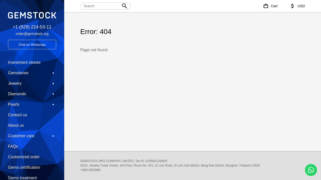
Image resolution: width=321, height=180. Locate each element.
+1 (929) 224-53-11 (32, 27)
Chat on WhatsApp (32, 44)
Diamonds (32, 94)
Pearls (32, 104)
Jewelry (32, 83)
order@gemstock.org (32, 34)
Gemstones (32, 73)
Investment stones (24, 62)
